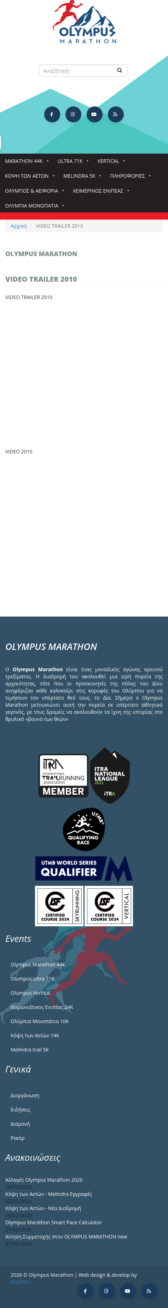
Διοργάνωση (25, 1095)
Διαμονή (20, 1123)
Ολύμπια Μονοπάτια (33, 207)
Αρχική (19, 225)
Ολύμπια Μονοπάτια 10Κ (40, 1021)
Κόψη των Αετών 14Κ (35, 1035)
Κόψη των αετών (28, 177)
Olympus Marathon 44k (38, 964)
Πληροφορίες (128, 177)
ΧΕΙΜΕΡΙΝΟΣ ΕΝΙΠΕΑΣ (99, 192)
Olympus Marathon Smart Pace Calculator (53, 1222)
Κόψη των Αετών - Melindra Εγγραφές (48, 1194)
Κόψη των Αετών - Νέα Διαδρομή (43, 1208)
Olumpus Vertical (30, 992)
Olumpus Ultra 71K (32, 978)
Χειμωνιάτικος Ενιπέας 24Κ (42, 1007)
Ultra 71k (72, 163)
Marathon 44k (25, 163)
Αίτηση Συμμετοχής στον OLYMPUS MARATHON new (66, 1236)
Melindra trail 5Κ (30, 1049)
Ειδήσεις (20, 1109)
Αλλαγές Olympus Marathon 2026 (44, 1179)
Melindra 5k (80, 177)
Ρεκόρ (17, 1138)
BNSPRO (20, 1282)
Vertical (110, 163)
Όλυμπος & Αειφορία (33, 192)
